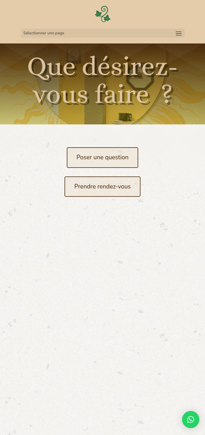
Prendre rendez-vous (102, 186)
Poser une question (103, 157)
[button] (190, 419)
